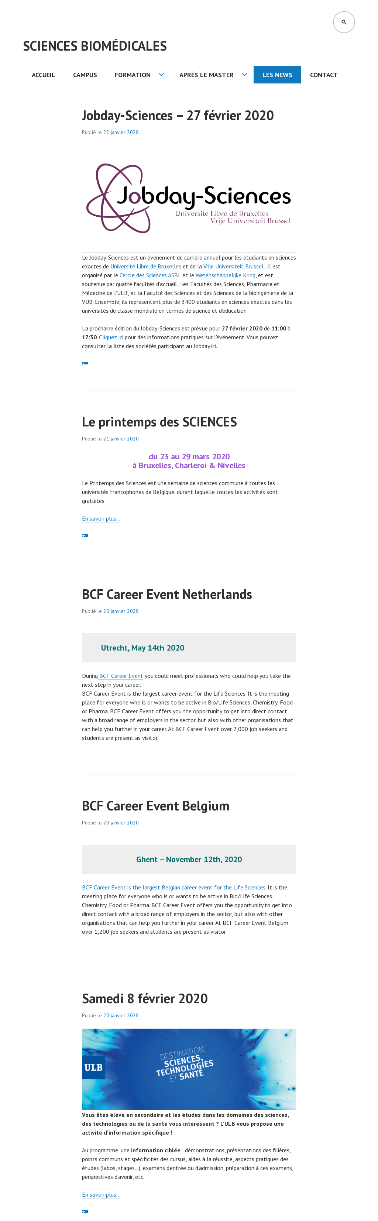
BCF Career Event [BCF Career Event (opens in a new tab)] (120, 675)
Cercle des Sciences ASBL (150, 275)
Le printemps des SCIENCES (159, 421)
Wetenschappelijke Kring (225, 275)
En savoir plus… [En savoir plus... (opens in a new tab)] (101, 518)
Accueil (43, 75)
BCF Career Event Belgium (156, 805)
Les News (277, 75)
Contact (324, 75)
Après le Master (206, 75)
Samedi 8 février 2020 (145, 998)
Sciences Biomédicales (95, 45)
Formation (133, 75)
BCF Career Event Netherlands (167, 594)
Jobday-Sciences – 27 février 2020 (178, 115)
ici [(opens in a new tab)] (213, 346)
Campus (85, 75)
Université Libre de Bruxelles (146, 266)
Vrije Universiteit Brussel (234, 266)
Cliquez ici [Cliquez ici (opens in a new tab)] (110, 337)
